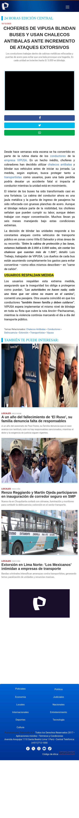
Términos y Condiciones (51, 736)
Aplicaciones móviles (26, 736)
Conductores (54, 329)
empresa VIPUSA (15, 160)
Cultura (20, 727)
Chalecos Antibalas (36, 329)
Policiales (20, 688)
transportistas (13, 177)
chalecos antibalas (60, 164)
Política (59, 689)
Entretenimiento (58, 712)
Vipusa (50, 332)
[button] (67, 7)
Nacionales (59, 704)
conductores (58, 156)
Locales (20, 704)
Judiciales (58, 696)
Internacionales (20, 712)
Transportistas (37, 332)
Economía (20, 696)
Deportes (20, 719)
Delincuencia (10, 332)
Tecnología (58, 719)
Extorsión (23, 332)
